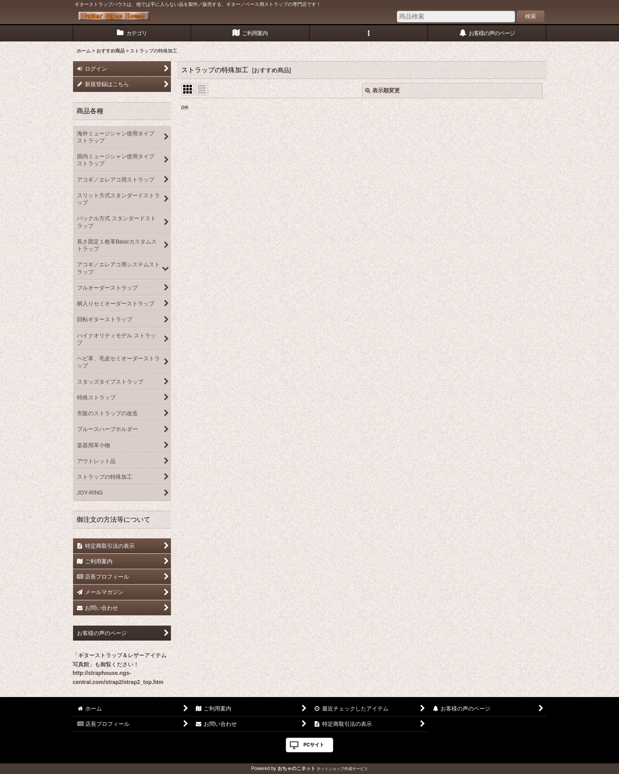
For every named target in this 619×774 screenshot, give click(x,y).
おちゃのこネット (296, 768)
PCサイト (314, 745)
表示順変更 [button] (382, 90)
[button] (369, 33)
